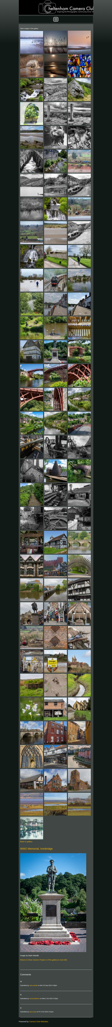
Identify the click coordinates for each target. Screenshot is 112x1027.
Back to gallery (26, 841)
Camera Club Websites (38, 1021)
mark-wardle (33, 985)
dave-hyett (32, 1012)
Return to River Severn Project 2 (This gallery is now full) (43, 960)
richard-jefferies (34, 998)
